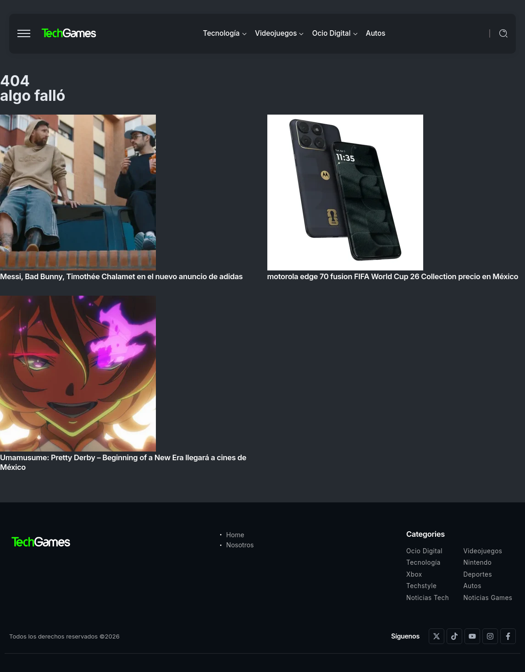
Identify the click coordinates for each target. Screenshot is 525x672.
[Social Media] (436, 636)
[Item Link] (262, 296)
